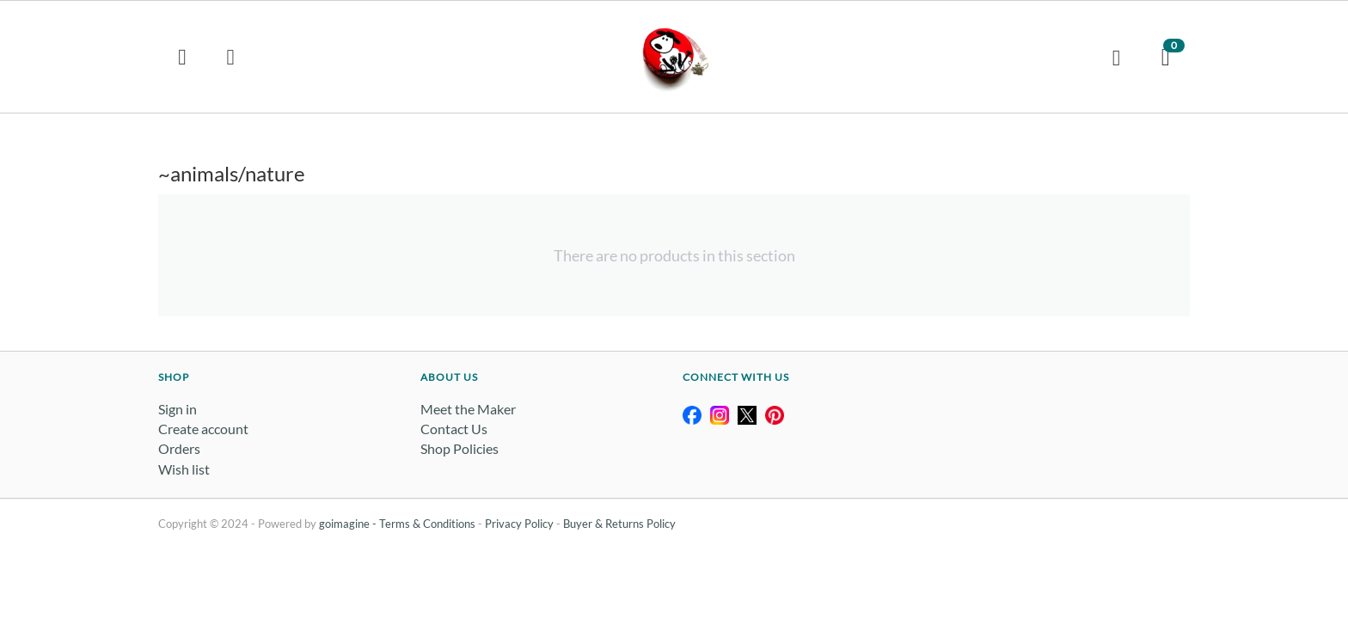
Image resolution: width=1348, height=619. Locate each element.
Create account (203, 428)
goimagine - (349, 523)
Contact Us (453, 428)
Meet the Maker (468, 409)
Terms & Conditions (427, 523)
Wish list (184, 469)
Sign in (177, 409)
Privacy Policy (519, 523)
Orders (179, 448)
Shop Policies (459, 448)
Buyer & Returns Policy (619, 523)
